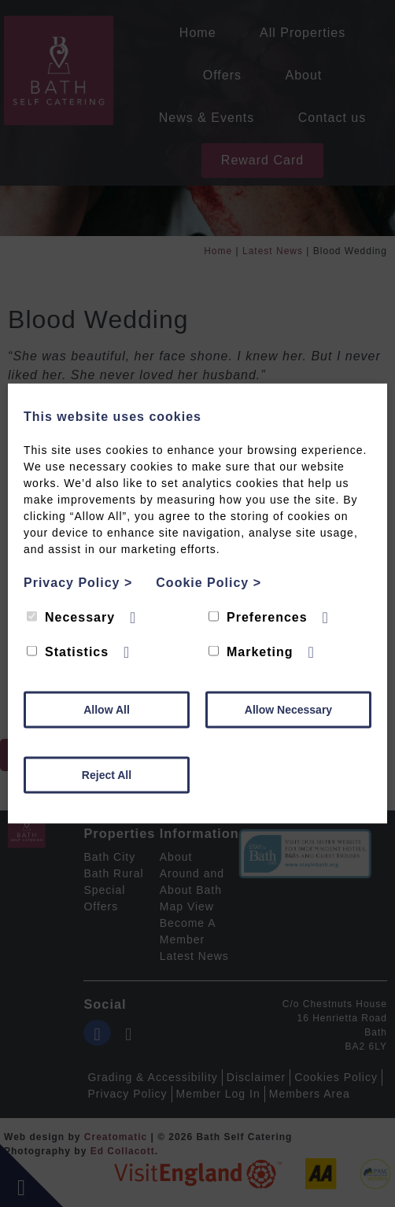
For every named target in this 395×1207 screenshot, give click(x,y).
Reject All (106, 775)
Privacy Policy (78, 582)
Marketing (251, 652)
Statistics (68, 652)
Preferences (258, 617)
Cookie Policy (208, 582)
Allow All (106, 709)
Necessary (71, 617)
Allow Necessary (288, 709)
